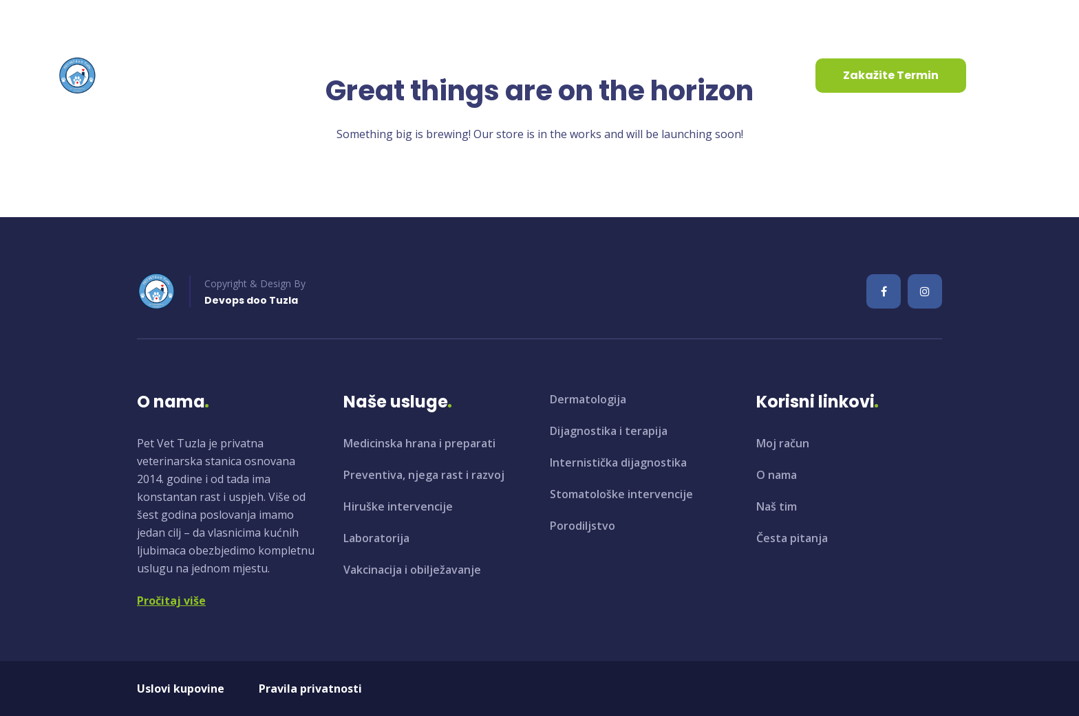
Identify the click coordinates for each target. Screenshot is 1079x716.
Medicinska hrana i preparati (419, 443)
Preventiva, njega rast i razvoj (423, 474)
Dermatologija (588, 399)
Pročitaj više (171, 600)
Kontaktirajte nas (542, 75)
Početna (176, 75)
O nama (252, 75)
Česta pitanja (792, 538)
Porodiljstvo (582, 525)
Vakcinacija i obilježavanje (412, 569)
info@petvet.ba (114, 19)
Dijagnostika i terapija (608, 430)
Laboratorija (376, 538)
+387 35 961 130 (250, 19)
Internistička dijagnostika (618, 462)
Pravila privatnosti (310, 688)
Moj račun (782, 443)
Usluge (334, 75)
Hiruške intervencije (398, 506)
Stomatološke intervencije (621, 494)
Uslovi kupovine (180, 688)
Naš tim (776, 506)
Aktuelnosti (426, 75)
